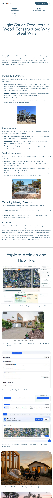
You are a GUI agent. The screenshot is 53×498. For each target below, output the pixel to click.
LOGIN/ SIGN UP (41, 3)
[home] (6, 3)
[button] (50, 3)
